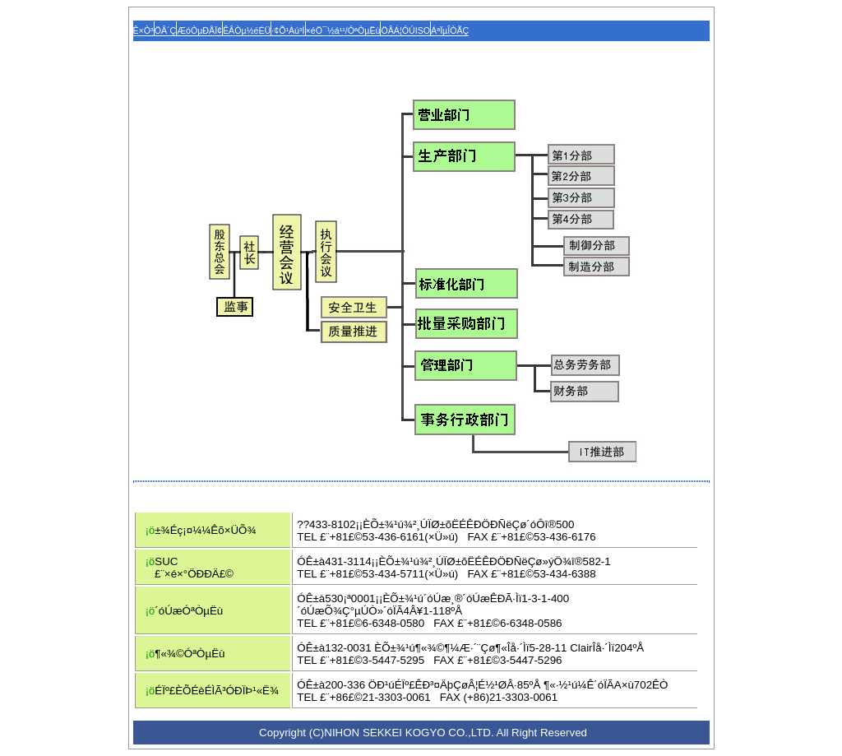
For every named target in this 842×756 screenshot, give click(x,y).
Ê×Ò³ (143, 30)
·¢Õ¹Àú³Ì (287, 30)
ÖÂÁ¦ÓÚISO (405, 30)
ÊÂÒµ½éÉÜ (247, 30)
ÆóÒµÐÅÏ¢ (199, 30)
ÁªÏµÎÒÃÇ (450, 30)
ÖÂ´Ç (166, 30)
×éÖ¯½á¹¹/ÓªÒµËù (343, 30)
